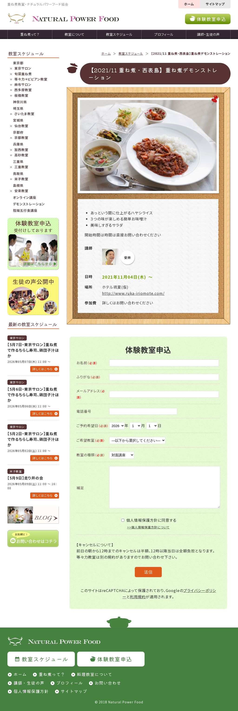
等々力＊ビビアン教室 (30, 79)
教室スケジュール (131, 53)
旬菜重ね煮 (23, 73)
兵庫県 (18, 144)
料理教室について (94, 674)
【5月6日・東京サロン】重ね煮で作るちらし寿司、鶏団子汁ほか (33, 394)
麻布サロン (22, 84)
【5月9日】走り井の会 (25, 478)
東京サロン (22, 68)
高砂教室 (21, 155)
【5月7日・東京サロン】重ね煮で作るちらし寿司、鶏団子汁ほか (33, 350)
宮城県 (18, 120)
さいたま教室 (24, 113)
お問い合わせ (108, 683)
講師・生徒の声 (28, 683)
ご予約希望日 (92, 425)
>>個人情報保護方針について (148, 527)
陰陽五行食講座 (25, 210)
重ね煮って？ (52, 674)
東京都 (18, 63)
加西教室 (21, 149)
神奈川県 (20, 102)
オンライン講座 (24, 197)
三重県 (18, 161)
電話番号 (83, 411)
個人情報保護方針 (31, 691)
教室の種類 (90, 454)
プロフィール (69, 683)
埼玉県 (18, 108)
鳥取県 (18, 173)
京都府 (18, 132)
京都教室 (21, 137)
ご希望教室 (90, 440)
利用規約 (138, 596)
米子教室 (21, 179)
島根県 (18, 185)
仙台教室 (21, 125)
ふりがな (88, 376)
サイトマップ (215, 4)
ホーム (189, 4)
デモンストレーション (29, 204)
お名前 (87, 362)
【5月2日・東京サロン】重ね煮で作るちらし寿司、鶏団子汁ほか (33, 439)
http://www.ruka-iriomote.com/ (133, 293)
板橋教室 (21, 95)
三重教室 (21, 166)
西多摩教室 (23, 89)
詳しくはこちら (43, 369)
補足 (80, 487)
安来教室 (21, 190)
